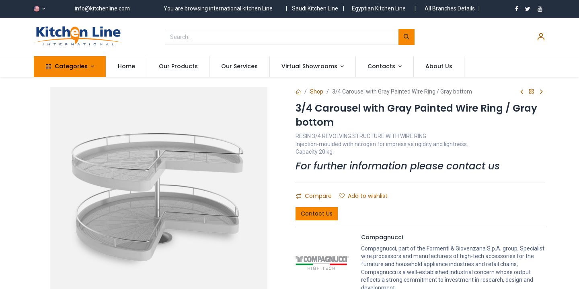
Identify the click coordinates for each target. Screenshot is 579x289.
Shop (316, 91)
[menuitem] (126, 66)
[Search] (406, 37)
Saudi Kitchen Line (315, 8)
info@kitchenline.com (102, 8)
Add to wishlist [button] (363, 196)
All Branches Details (450, 8)
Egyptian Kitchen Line (379, 8)
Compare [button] (314, 196)
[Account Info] (540, 38)
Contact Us (317, 214)
